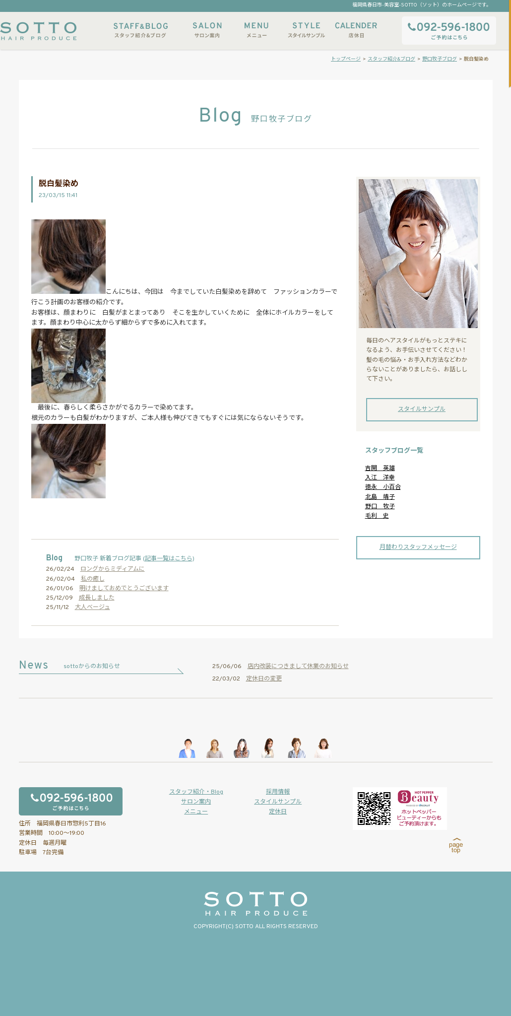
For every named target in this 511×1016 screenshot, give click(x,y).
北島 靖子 (380, 497)
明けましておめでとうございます (124, 589)
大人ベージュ (92, 607)
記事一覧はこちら (168, 559)
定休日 (278, 812)
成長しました (97, 598)
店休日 (356, 30)
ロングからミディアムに (112, 569)
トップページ (346, 59)
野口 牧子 (380, 507)
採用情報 (278, 792)
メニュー (256, 30)
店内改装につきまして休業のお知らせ (298, 667)
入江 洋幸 (380, 478)
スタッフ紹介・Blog (196, 792)
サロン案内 (207, 30)
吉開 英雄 (380, 469)
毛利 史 (377, 516)
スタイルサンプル (306, 30)
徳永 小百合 (383, 487)
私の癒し (93, 579)
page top (456, 845)
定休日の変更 (264, 679)
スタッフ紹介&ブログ (140, 30)
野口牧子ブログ (439, 59)
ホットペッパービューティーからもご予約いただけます (400, 808)
